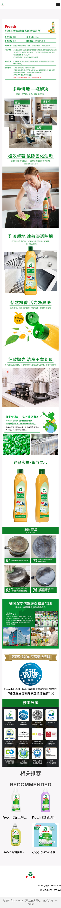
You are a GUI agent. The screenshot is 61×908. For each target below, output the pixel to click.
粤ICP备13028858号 (50, 890)
